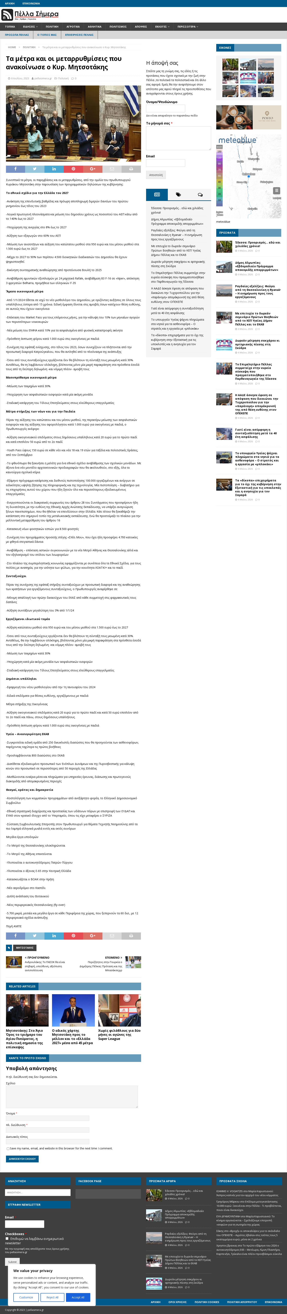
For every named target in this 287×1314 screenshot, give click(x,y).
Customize (26, 1297)
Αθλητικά (94, 26)
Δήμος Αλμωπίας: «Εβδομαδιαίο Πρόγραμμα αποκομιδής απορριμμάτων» (256, 266)
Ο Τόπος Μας (47, 35)
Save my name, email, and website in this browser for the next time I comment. (61, 1148)
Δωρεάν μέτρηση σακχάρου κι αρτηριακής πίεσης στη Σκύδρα (257, 344)
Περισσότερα (187, 26)
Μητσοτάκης (24, 947)
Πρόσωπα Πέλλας (17, 35)
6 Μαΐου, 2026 (245, 250)
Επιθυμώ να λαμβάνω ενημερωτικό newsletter (34, 1240)
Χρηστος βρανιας (226, 1245)
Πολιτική (52, 26)
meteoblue (223, 222)
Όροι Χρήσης (177, 1302)
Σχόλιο (10, 1083)
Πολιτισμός (118, 26)
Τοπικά (10, 26)
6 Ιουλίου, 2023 (20, 78)
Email (150, 156)
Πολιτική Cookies (207, 1302)
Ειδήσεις (29, 26)
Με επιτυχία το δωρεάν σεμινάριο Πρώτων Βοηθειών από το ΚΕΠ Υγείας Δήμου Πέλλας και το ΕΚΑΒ (176, 250)
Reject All (52, 1297)
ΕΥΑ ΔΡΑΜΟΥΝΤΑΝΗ (228, 1216)
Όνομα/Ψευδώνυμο (161, 102)
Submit (12, 1262)
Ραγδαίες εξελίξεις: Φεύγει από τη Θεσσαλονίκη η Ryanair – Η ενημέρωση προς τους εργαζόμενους (176, 234)
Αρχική (10, 3)
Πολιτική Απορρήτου (242, 1302)
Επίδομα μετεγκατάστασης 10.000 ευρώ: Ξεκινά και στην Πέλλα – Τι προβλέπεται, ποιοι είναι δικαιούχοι (249, 1206)
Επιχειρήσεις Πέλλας (79, 35)
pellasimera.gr (43, 78)
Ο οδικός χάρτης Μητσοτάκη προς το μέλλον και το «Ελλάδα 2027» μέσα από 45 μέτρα (72, 1036)
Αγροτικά (73, 26)
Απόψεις (141, 26)
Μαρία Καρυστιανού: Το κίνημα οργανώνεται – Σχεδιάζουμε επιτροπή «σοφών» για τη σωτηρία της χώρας (245, 1221)
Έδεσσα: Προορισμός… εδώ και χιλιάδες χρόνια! (257, 244)
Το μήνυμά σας (159, 123)
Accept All (78, 1297)
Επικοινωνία (31, 3)
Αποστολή (156, 175)
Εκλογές (161, 26)
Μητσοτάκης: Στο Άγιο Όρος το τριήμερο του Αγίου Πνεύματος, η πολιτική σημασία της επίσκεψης (24, 1038)
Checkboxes (16, 1234)
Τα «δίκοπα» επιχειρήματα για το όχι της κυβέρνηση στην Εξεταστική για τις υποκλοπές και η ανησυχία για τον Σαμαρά (258, 487)
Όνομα (11, 1113)
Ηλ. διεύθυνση (16, 1125)
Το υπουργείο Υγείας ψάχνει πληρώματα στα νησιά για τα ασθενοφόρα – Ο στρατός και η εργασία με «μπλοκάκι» (177, 324)
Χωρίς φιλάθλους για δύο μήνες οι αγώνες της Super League (119, 1034)
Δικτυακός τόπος (17, 1137)
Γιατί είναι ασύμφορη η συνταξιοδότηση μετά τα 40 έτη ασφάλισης (256, 433)
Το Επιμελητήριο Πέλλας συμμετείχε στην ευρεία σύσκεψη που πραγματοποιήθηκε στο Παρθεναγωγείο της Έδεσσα (178, 277)
